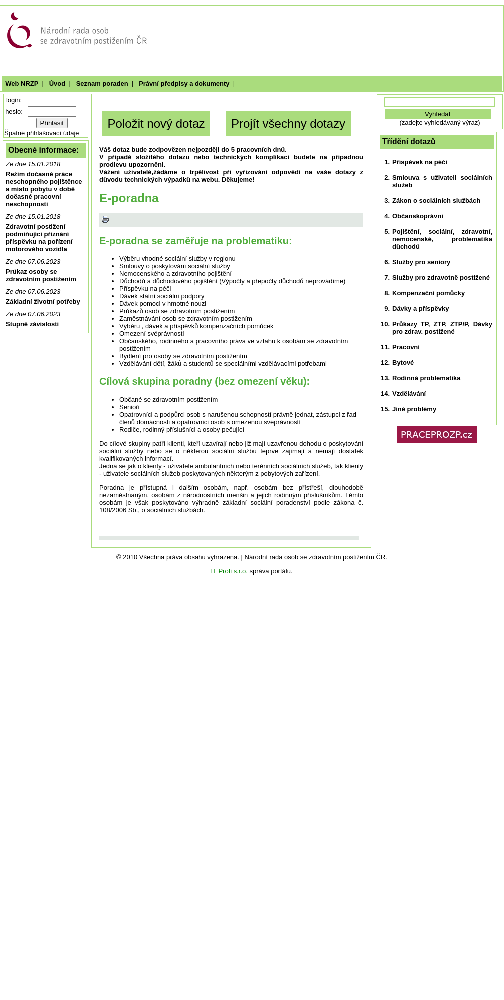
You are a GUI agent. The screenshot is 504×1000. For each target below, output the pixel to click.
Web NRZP (22, 83)
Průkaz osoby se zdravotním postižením (41, 275)
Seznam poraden (102, 83)
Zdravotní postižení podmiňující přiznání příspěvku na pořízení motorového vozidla (39, 238)
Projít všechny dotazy (289, 123)
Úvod (57, 83)
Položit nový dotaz (157, 123)
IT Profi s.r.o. (229, 571)
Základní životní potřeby (43, 301)
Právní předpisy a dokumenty (185, 83)
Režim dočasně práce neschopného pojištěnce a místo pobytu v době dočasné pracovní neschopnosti (44, 189)
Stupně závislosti (32, 324)
